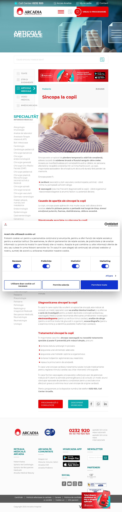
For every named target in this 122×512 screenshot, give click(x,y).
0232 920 (37, 3)
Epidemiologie (20, 212)
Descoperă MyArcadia (77, 403)
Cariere (58, 497)
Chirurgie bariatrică (23, 153)
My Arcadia (84, 3)
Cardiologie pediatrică (24, 149)
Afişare (109, 276)
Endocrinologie (21, 209)
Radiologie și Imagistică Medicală (23, 309)
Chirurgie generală (22, 162)
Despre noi (43, 459)
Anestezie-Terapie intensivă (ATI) (22, 138)
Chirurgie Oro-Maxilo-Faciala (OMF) (24, 167)
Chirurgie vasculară (23, 193)
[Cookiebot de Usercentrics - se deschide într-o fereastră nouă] (106, 224)
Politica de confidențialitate (76, 497)
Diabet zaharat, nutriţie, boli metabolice (21, 203)
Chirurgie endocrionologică (22, 157)
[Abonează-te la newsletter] (105, 457)
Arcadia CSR (43, 465)
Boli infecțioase (21, 143)
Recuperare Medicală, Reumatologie (23, 315)
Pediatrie (18, 295)
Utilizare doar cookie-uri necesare (23, 284)
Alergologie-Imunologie (19, 128)
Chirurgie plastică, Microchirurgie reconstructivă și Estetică (22, 179)
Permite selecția (61, 285)
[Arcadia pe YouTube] (69, 483)
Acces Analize (62, 3)
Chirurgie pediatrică (23, 172)
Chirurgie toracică (22, 190)
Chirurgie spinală (21, 186)
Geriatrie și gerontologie (20, 220)
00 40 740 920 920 (79, 433)
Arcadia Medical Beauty (24, 473)
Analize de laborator (23, 133)
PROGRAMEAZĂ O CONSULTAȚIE (49, 403)
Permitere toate (99, 285)
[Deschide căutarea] (70, 11)
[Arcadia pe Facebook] (64, 483)
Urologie (18, 324)
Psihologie (18, 305)
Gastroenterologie (22, 215)
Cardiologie (19, 146)
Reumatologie (20, 320)
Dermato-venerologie (24, 197)
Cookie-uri (60, 500)
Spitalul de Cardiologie (23, 465)
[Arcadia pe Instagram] (74, 483)
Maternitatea (19, 462)
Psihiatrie (18, 301)
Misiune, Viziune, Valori (48, 462)
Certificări (19, 497)
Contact (102, 3)
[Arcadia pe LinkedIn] (80, 483)
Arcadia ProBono (45, 468)
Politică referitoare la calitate (39, 497)
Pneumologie (20, 298)
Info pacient (73, 500)
